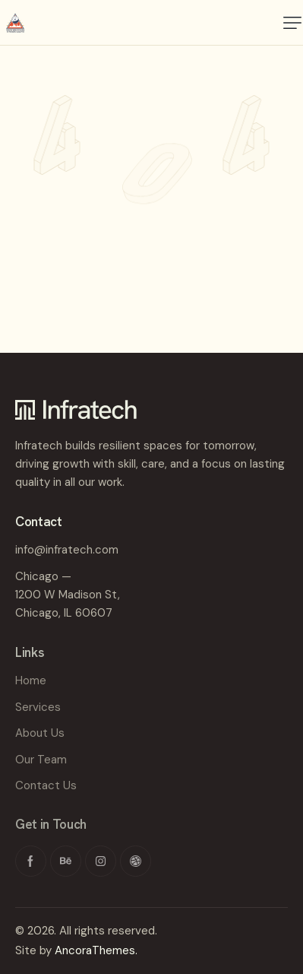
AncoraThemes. (96, 950)
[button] (292, 22)
